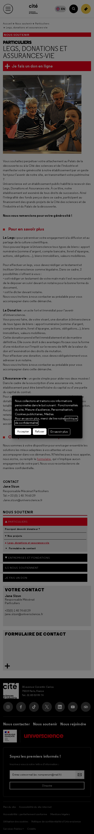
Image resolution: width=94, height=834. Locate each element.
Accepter (23, 431)
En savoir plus (59, 432)
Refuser (39, 431)
